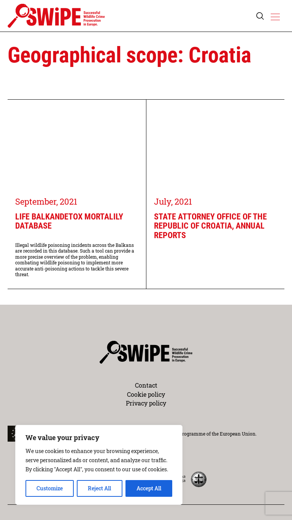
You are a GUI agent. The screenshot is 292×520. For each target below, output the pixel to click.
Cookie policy (146, 394)
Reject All (99, 488)
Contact (146, 385)
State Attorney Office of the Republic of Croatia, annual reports (210, 226)
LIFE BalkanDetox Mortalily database (69, 221)
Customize (49, 488)
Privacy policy (146, 403)
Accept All (148, 488)
